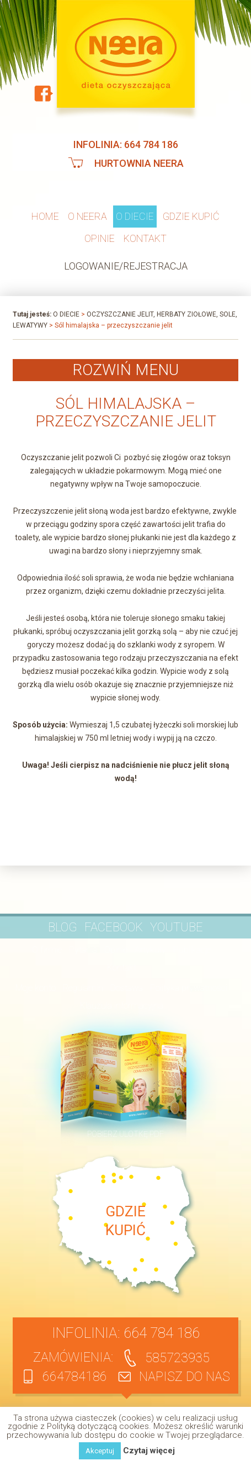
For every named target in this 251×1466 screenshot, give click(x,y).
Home (45, 216)
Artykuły (150, 950)
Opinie (99, 238)
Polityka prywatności (188, 988)
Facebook (113, 927)
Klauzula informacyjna (121, 1005)
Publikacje (192, 950)
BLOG (62, 927)
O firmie (47, 950)
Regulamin (83, 988)
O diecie (135, 216)
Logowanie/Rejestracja (126, 266)
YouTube (176, 927)
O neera (87, 216)
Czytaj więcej (149, 1451)
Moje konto (35, 988)
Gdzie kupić (191, 216)
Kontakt (145, 238)
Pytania (83, 950)
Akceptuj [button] (100, 1451)
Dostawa (126, 988)
